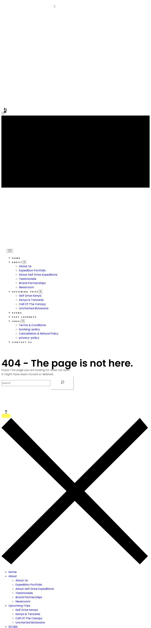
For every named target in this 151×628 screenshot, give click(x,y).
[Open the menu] (3, 113)
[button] (100, 6)
